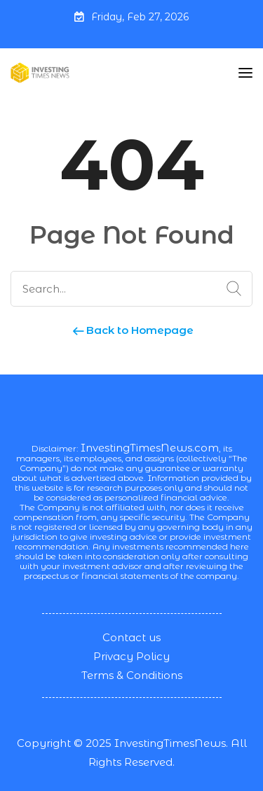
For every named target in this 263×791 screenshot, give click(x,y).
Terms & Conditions (131, 675)
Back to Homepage (131, 330)
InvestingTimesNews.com (150, 447)
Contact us (131, 637)
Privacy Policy (131, 656)
